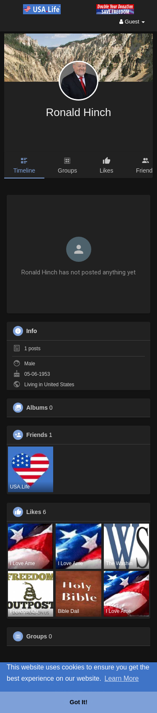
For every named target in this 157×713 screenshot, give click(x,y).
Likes (33, 512)
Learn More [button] (122, 678)
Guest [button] (132, 21)
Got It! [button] (78, 702)
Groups (36, 636)
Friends (37, 434)
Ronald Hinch (78, 112)
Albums (37, 407)
